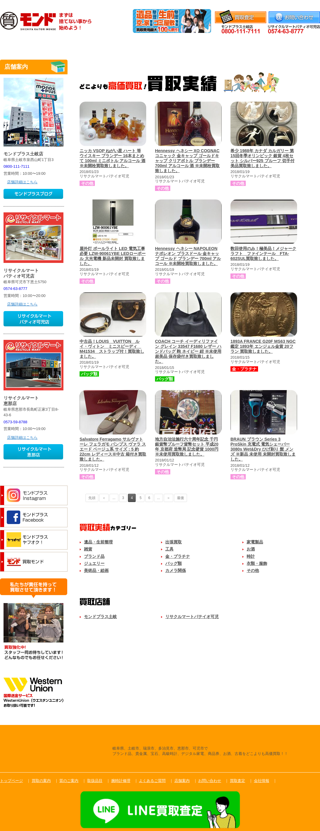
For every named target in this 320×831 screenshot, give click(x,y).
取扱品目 (160, 45)
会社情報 (312, 3)
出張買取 (173, 542)
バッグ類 (173, 563)
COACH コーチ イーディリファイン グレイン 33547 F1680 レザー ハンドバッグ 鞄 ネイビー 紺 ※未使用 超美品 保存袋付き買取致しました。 (188, 351)
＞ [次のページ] (168, 498)
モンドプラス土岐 (100, 616)
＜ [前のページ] (104, 498)
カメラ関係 (175, 570)
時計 (251, 556)
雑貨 (88, 549)
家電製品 (255, 542)
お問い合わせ (209, 780)
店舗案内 (298, 45)
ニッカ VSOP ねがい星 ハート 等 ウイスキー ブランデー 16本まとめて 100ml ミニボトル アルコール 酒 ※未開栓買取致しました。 (112, 158)
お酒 (251, 549)
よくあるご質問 (252, 45)
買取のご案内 (68, 45)
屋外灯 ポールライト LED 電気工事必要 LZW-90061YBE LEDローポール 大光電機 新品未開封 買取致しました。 (113, 256)
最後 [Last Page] (180, 498)
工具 (169, 549)
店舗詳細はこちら (22, 182)
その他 (253, 570)
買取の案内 (41, 780)
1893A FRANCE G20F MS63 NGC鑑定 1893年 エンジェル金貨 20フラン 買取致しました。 (263, 346)
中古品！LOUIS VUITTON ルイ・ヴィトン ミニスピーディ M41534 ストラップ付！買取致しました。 (112, 349)
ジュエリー (94, 563)
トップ (22, 45)
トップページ (11, 780)
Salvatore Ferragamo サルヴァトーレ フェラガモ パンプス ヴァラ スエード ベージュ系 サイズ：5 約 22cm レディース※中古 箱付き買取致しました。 (113, 449)
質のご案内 (114, 45)
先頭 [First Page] (91, 498)
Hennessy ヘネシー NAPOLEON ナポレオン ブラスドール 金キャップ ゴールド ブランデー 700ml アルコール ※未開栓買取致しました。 (188, 256)
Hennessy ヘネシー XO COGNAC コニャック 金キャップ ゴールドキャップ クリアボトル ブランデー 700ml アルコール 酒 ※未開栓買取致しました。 (187, 160)
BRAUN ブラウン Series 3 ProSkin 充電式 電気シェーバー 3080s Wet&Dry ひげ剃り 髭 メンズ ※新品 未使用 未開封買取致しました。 (263, 449)
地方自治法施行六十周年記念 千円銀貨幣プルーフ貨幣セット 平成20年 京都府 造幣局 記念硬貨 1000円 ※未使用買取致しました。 (186, 446)
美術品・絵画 (96, 570)
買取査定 (237, 780)
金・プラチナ (177, 556)
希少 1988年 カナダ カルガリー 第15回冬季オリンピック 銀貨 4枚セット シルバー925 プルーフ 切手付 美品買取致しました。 (262, 158)
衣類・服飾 (257, 563)
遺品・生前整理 (98, 542)
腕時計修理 (206, 45)
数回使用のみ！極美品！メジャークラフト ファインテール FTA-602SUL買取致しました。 (263, 253)
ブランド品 (94, 556)
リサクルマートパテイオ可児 (192, 616)
